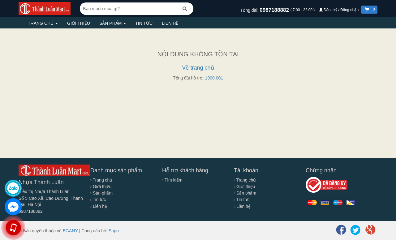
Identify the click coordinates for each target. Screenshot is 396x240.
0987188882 (275, 10)
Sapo (114, 230)
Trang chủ (43, 23)
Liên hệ (170, 23)
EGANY (70, 230)
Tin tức (144, 23)
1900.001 (214, 77)
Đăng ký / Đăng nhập (339, 10)
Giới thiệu (78, 23)
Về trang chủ (198, 68)
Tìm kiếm (172, 180)
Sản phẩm (112, 23)
